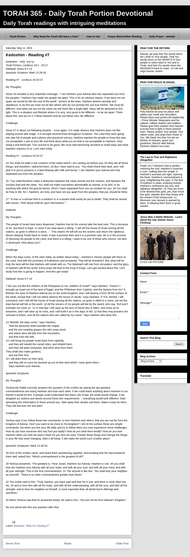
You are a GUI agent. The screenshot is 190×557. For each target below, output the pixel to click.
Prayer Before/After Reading (125, 36)
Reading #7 (43, 525)
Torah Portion (18, 36)
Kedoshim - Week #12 (25, 525)
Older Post (122, 543)
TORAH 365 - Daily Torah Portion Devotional (78, 13)
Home (67, 543)
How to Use (93, 36)
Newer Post (13, 543)
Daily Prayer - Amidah (162, 36)
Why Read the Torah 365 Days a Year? (56, 36)
